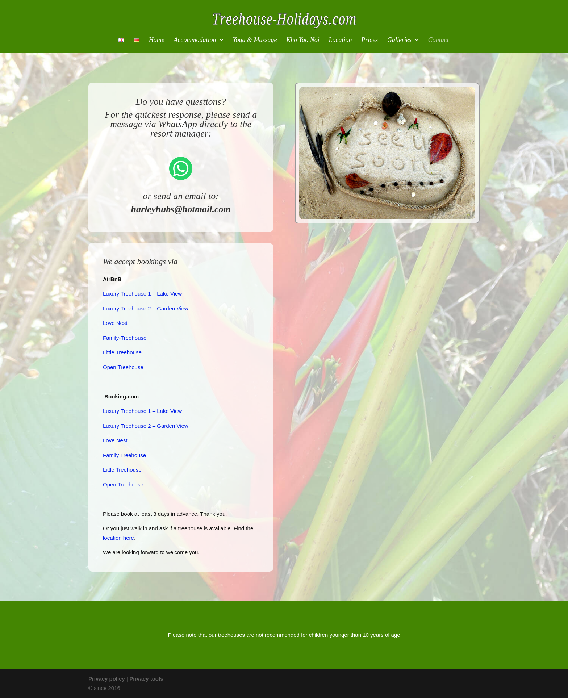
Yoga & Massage (255, 40)
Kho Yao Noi (302, 40)
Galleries (399, 40)
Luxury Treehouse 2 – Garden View (145, 308)
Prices (369, 40)
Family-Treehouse (124, 338)
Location (340, 40)
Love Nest (115, 323)
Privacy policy (106, 679)
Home (156, 40)
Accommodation (195, 40)
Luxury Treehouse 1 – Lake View (142, 294)
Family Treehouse (124, 455)
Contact (438, 40)
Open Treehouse (123, 367)
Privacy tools (146, 679)
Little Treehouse (122, 352)
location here (118, 538)
